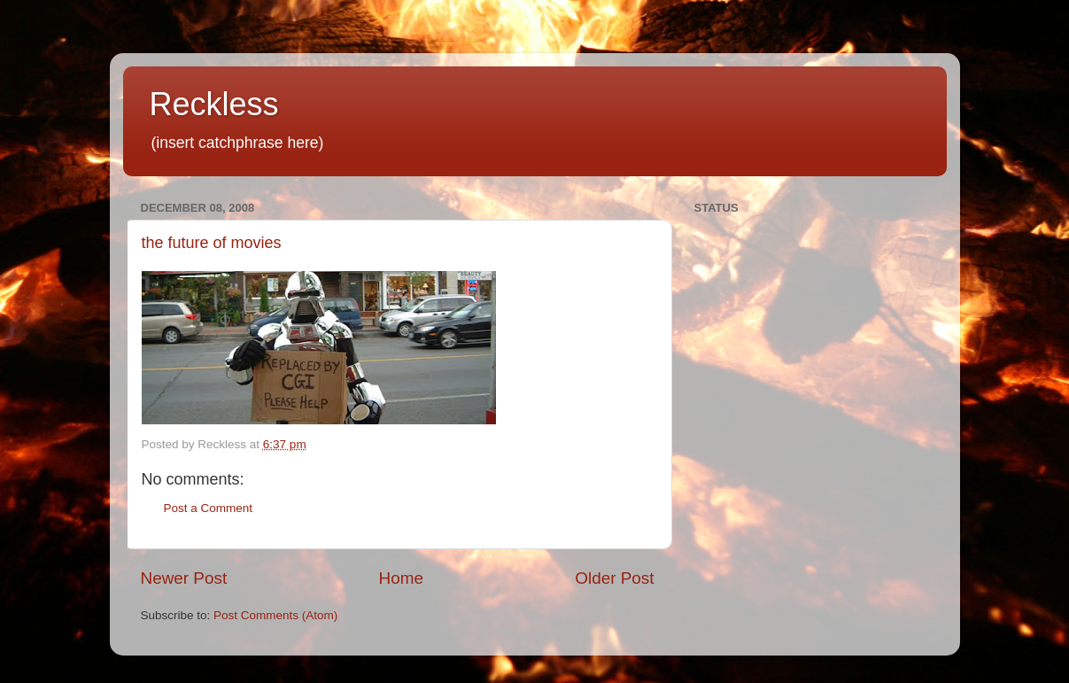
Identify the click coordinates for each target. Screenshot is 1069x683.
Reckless (214, 104)
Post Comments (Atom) (275, 615)
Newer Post (184, 578)
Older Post (614, 578)
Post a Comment (208, 508)
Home (401, 578)
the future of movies (212, 243)
